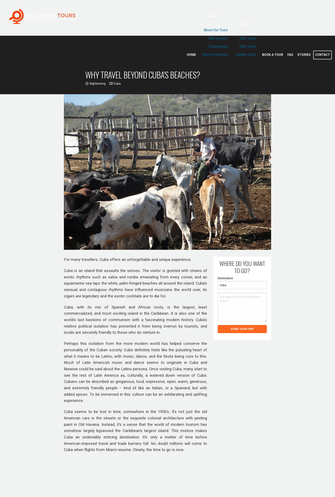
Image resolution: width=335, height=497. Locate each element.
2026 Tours (247, 46)
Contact (322, 55)
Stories (304, 55)
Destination (225, 278)
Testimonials (218, 46)
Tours (245, 24)
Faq (290, 55)
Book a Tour (272, 55)
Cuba (115, 83)
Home (191, 55)
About (215, 16)
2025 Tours (247, 38)
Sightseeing (95, 83)
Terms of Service (215, 55)
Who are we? (218, 38)
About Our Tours (216, 30)
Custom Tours (245, 55)
